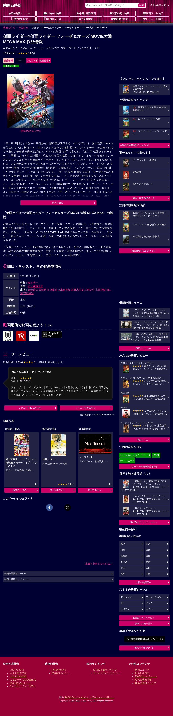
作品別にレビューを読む (23, 686)
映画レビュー (143, 440)
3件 (26, 53)
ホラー (149, 609)
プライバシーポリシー (102, 697)
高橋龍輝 (52, 289)
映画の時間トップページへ (17, 579)
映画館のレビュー (61, 673)
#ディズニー (126, 460)
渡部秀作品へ (94, 490)
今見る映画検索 (158, 5)
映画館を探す (19, 18)
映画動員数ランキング (105, 669)
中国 (123, 568)
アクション (9, 53)
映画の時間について (144, 648)
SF (122, 603)
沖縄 (148, 574)
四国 (148, 568)
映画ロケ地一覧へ (143, 623)
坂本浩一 (33, 282)
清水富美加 (64, 289)
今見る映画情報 (143, 679)
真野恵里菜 (77, 289)
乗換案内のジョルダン (76, 697)
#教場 (155, 455)
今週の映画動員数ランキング (134, 145)
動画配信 (44, 60)
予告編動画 (86, 18)
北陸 (148, 562)
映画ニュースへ (143, 348)
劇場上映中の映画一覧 (144, 198)
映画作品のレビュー (20, 683)
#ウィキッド (142, 455)
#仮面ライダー (11, 66)
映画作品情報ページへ (15, 573)
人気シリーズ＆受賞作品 (23, 679)
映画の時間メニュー (19, 13)
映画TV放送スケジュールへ (143, 522)
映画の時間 (9, 27)
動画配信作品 (119, 18)
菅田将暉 (28, 293)
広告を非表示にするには (98, 563)
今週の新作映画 (86, 13)
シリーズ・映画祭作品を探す (143, 466)
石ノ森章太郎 (35, 286)
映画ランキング (153, 13)
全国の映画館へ (143, 582)
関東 (148, 544)
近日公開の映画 (119, 13)
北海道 (124, 556)
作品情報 (23, 27)
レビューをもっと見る (30, 408)
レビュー (31, 60)
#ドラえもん (126, 455)
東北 (148, 556)
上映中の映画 (52, 13)
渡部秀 (42, 289)
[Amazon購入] (31, 130)
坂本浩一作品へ (20, 490)
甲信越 (124, 562)
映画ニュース (52, 18)
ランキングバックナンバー (107, 673)
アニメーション (153, 597)
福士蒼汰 (33, 289)
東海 (148, 550)
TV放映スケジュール (146, 676)
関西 (123, 550)
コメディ (125, 609)
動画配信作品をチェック (144, 250)
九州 (123, 574)
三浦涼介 (89, 289)
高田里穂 (100, 289)
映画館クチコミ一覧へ (144, 617)
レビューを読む (153, 18)
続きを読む (57, 202)
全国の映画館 (59, 669)
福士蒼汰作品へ (57, 490)
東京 (123, 544)
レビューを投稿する (85, 408)
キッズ (149, 603)
